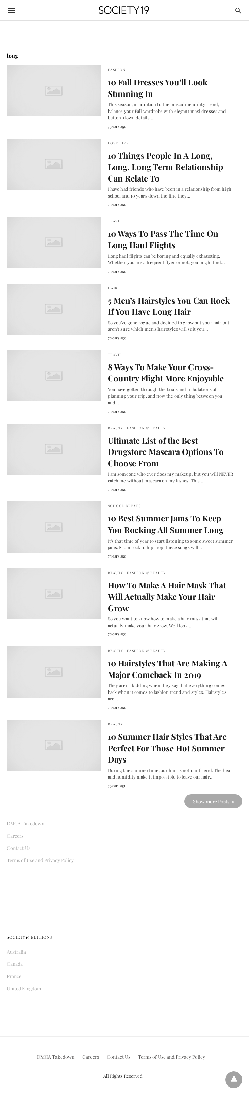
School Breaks (124, 505)
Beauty (115, 428)
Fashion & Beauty (146, 428)
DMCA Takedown (25, 823)
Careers (15, 836)
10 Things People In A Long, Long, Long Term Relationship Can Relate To (165, 167)
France (14, 976)
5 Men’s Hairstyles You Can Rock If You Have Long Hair (169, 306)
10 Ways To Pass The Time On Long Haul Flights (163, 239)
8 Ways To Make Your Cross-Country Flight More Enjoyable (166, 372)
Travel (115, 221)
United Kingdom (24, 988)
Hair (113, 288)
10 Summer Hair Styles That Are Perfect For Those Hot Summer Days (167, 748)
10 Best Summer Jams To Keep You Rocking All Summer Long (165, 524)
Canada (15, 964)
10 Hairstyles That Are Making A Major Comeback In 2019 (167, 668)
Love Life (118, 143)
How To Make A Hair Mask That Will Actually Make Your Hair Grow (167, 596)
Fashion (117, 69)
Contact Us (18, 848)
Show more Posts (211, 801)
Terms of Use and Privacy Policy (40, 860)
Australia (16, 951)
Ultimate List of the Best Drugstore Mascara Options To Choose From (166, 451)
